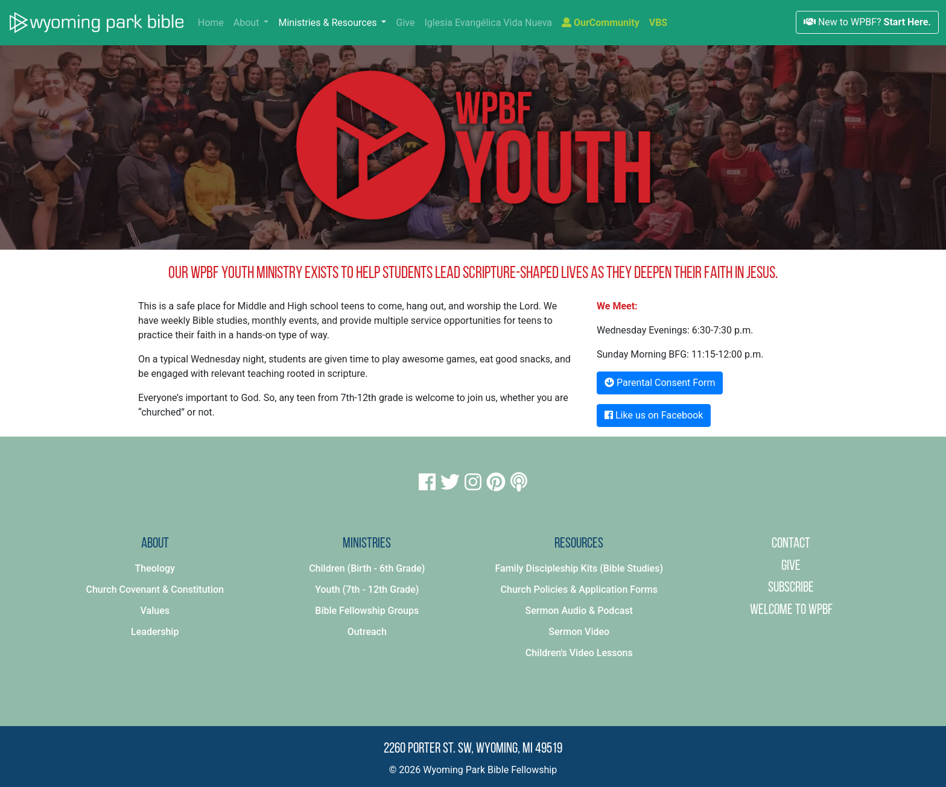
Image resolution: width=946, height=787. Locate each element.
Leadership (155, 631)
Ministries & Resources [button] (328, 22)
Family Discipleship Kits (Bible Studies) (579, 568)
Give (405, 22)
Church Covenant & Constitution (155, 589)
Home (213, 21)
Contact (791, 544)
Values (155, 610)
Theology (155, 568)
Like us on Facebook (654, 415)
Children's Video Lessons (579, 653)
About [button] (247, 22)
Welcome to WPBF (791, 610)
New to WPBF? (867, 22)
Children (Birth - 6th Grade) (367, 568)
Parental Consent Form (660, 382)
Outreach (367, 631)
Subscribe (791, 588)
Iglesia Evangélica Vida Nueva (488, 22)
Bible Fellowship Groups (367, 610)
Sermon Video (578, 631)
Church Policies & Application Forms (579, 589)
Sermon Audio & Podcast (579, 610)
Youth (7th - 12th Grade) (367, 589)
